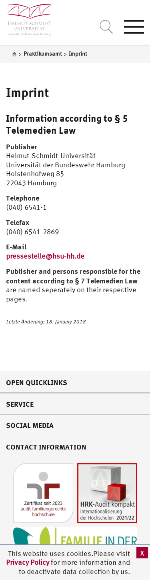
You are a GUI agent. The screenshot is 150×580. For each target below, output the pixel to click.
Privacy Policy (28, 562)
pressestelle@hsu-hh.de (45, 256)
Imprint (27, 92)
